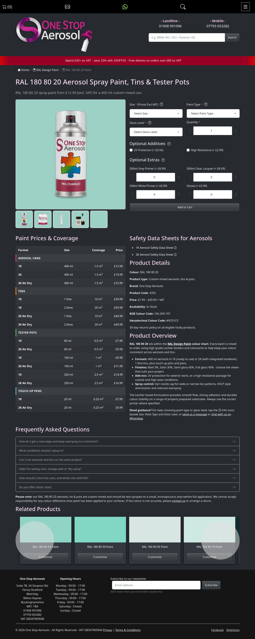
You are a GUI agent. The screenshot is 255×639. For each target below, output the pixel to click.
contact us (178, 501)
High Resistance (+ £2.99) (207, 150)
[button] (24, 219)
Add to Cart (184, 207)
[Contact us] (67, 7)
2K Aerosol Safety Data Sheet (154, 254)
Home (23, 70)
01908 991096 (170, 26)
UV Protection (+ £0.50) (148, 150)
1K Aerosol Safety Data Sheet (154, 248)
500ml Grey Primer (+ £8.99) (148, 168)
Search (232, 37)
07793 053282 (217, 26)
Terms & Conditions (128, 630)
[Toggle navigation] (245, 6)
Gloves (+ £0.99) (197, 186)
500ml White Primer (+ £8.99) (148, 186)
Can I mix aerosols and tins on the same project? (50, 460)
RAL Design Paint (45, 70)
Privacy (107, 630)
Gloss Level (141, 122)
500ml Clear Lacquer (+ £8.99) (206, 168)
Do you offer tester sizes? (35, 487)
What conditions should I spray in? (41, 450)
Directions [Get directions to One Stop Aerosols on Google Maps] (233, 630)
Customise (45, 557)
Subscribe (211, 585)
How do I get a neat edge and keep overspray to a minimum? (58, 441)
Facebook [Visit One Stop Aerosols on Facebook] (217, 630)
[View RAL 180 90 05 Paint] (155, 535)
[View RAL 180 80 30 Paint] (100, 535)
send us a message (194, 414)
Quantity (193, 122)
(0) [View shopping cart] (7, 6)
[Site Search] (187, 37)
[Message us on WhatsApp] (125, 7)
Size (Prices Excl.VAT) (147, 104)
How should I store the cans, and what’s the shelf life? (53, 478)
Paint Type (197, 104)
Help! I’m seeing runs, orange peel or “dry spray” (50, 469)
